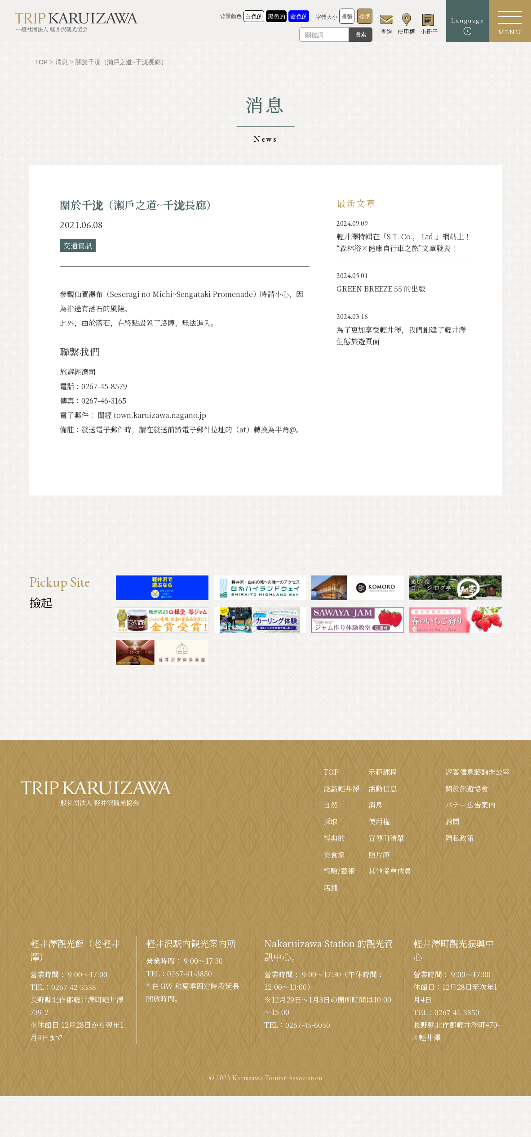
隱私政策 (459, 838)
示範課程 (382, 772)
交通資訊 (77, 245)
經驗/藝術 (339, 872)
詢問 (452, 822)
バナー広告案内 (470, 805)
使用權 (379, 822)
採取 (330, 822)
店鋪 (330, 888)
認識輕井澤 (341, 788)
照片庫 (379, 855)
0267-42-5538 (74, 988)
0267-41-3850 (190, 974)
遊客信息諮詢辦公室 (477, 772)
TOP (331, 772)
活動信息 (382, 788)
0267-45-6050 (308, 1025)
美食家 (334, 855)
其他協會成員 (390, 872)
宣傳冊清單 (386, 838)
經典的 (334, 838)
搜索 (356, 34)
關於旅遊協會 (466, 788)
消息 (375, 805)
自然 (330, 805)
